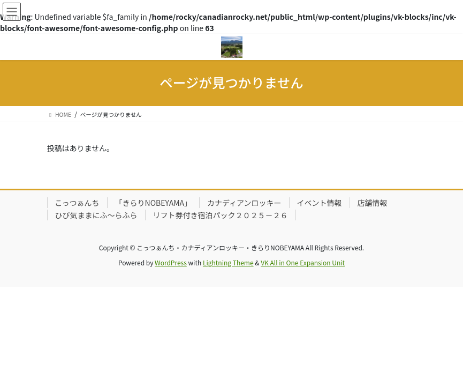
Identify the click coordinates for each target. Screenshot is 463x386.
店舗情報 (373, 202)
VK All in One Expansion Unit (303, 262)
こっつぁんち (77, 202)
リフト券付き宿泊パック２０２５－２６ (220, 215)
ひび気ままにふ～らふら (96, 215)
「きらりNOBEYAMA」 (153, 202)
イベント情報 (319, 202)
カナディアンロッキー (244, 202)
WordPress (171, 262)
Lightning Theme (228, 262)
